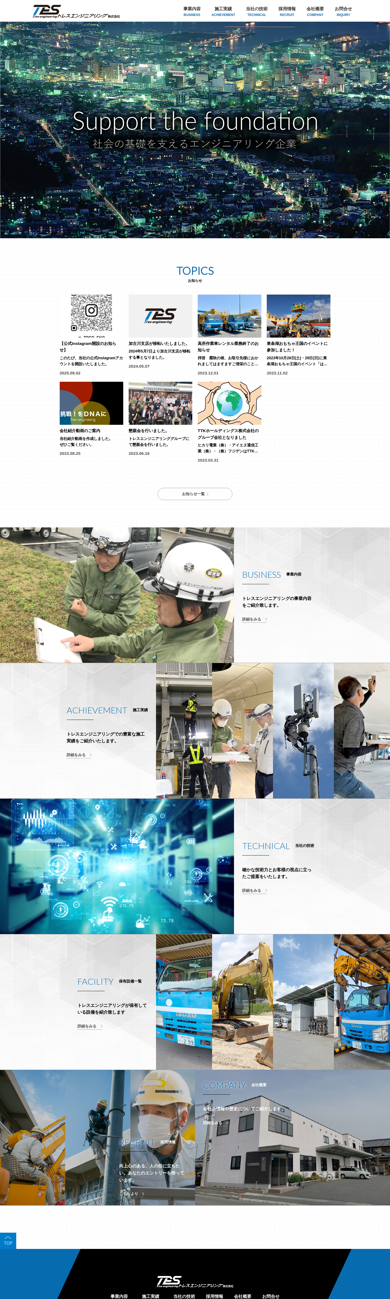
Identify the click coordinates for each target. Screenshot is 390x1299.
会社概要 (315, 12)
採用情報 (287, 12)
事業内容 (192, 12)
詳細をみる (251, 623)
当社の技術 (257, 12)
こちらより (128, 1197)
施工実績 (223, 12)
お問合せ (343, 12)
